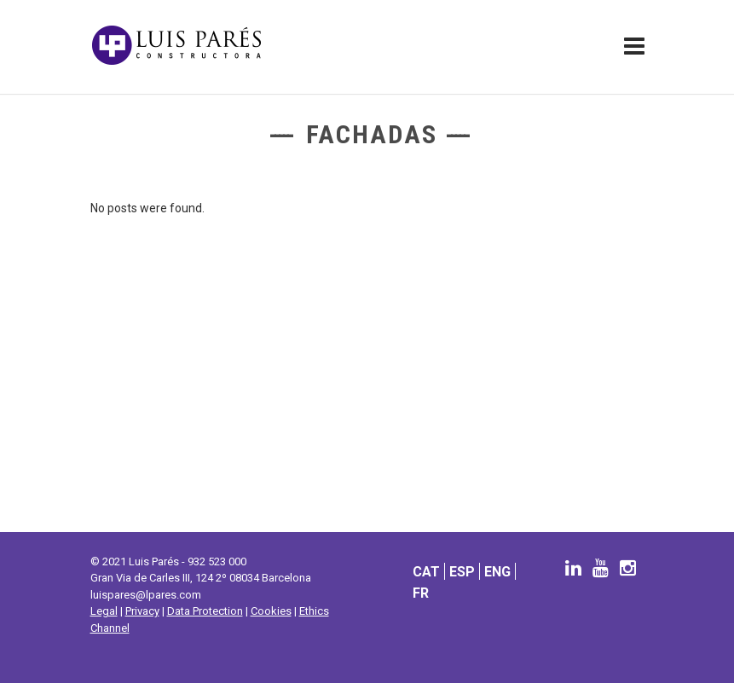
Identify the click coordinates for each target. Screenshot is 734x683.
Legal (104, 611)
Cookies (271, 611)
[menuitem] (426, 571)
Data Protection (205, 611)
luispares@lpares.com (145, 594)
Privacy (142, 611)
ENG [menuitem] (497, 571)
